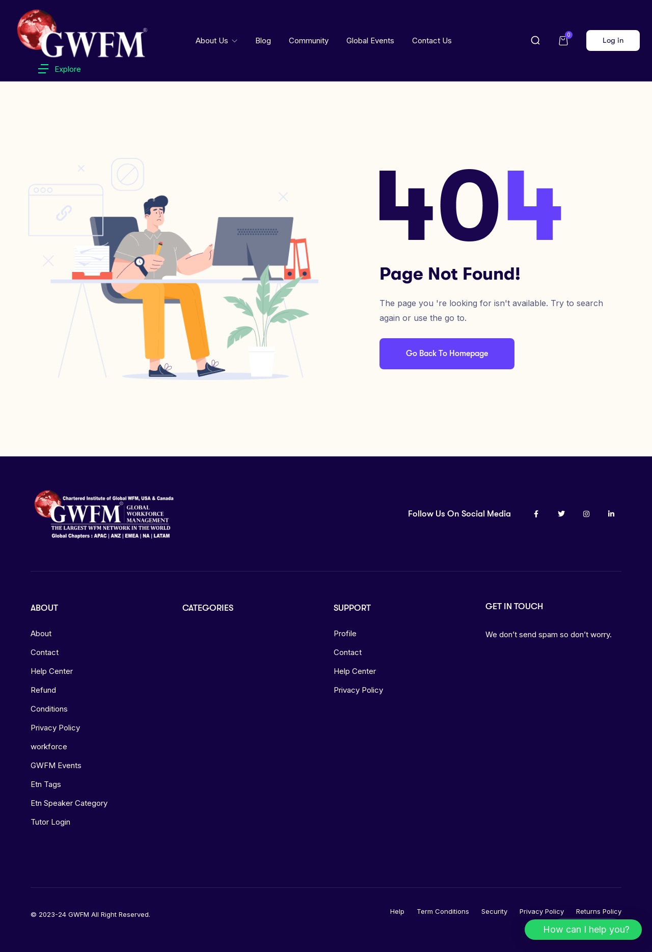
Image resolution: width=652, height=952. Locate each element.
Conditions (49, 709)
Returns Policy (598, 911)
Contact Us (432, 40)
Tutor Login (50, 822)
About (41, 633)
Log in (613, 40)
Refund (43, 690)
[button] (583, 929)
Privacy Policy (55, 727)
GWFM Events (56, 765)
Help (397, 911)
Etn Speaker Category (69, 803)
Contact (45, 652)
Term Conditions (443, 911)
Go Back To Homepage (447, 353)
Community (309, 40)
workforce (49, 746)
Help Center (52, 671)
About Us (213, 40)
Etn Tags (46, 784)
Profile (345, 633)
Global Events (370, 40)
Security (494, 911)
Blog (263, 40)
